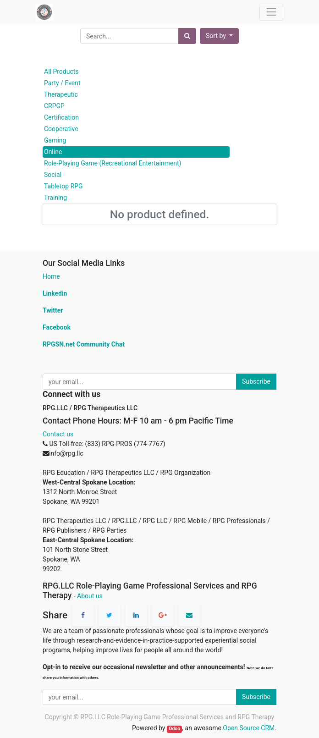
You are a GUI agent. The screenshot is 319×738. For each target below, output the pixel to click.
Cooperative (61, 128)
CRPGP (54, 106)
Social (52, 174)
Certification (61, 117)
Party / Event (62, 83)
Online (53, 151)
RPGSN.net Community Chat (84, 344)
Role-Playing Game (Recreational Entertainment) (113, 163)
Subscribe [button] (256, 381)
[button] (219, 36)
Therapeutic (61, 94)
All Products (61, 71)
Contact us (58, 434)
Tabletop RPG (63, 186)
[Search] (187, 36)
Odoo (174, 729)
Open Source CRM (249, 728)
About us (90, 596)
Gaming (55, 140)
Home (51, 276)
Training (55, 197)
